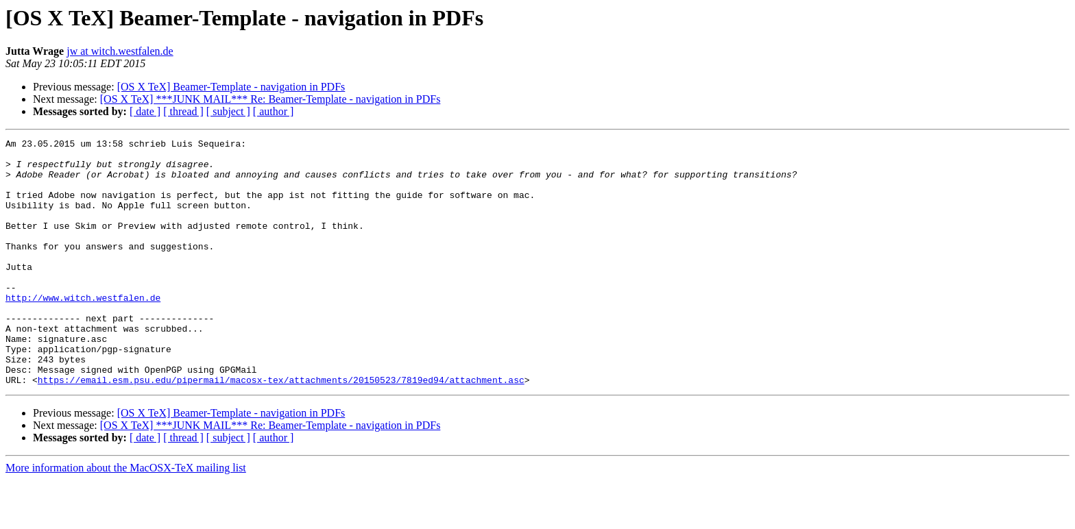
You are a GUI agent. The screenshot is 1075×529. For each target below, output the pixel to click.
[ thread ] (183, 111)
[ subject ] (228, 111)
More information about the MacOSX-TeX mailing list (125, 517)
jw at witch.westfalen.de (120, 51)
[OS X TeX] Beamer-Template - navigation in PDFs (231, 87)
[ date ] (145, 111)
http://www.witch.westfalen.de (82, 330)
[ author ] (273, 111)
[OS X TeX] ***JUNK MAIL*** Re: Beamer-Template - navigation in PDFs (270, 99)
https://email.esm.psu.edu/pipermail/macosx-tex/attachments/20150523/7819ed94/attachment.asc (281, 429)
